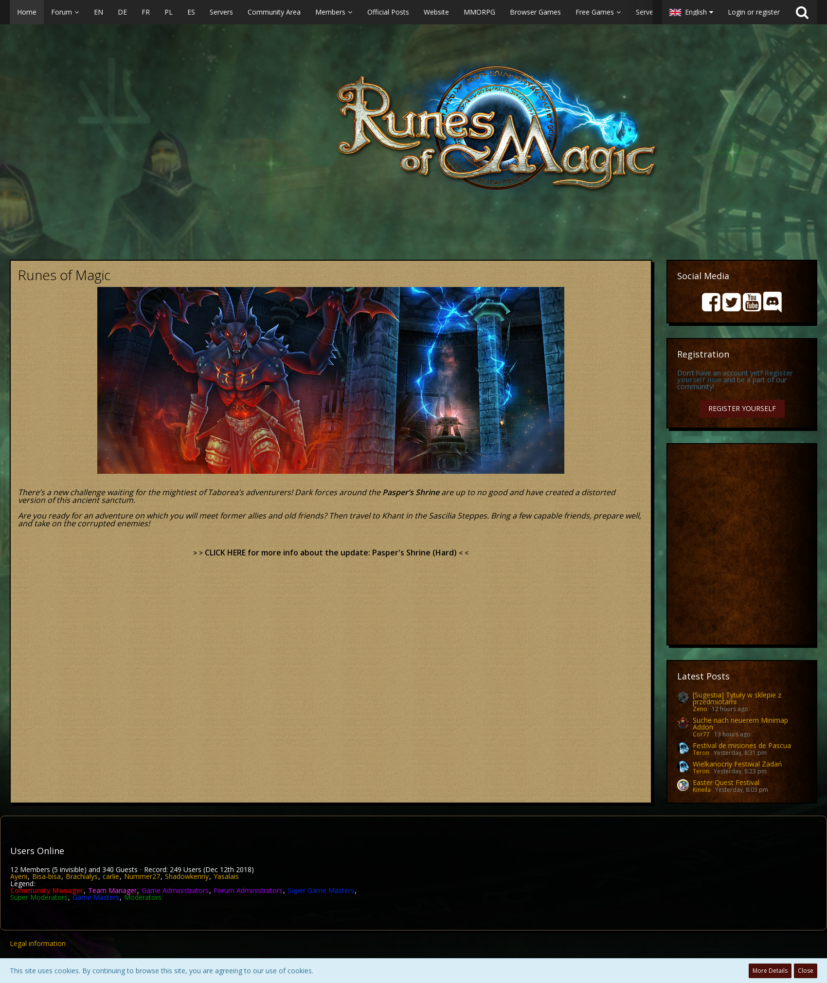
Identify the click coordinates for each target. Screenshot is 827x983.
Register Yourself (742, 408)
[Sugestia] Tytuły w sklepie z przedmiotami (737, 698)
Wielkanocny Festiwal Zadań (737, 764)
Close (805, 970)
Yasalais (226, 876)
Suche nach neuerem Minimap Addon (740, 723)
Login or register (754, 12)
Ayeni (18, 876)
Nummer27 (142, 876)
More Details (770, 970)
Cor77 (701, 734)
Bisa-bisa (46, 876)
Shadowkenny (187, 876)
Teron (701, 753)
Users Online (37, 851)
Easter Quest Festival (726, 782)
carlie (111, 876)
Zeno (700, 709)
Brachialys (82, 876)
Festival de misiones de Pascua (742, 745)
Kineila (702, 790)
